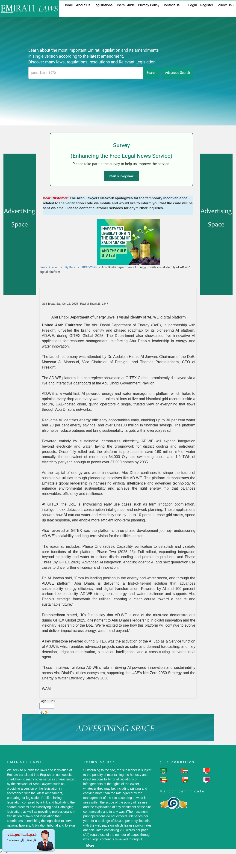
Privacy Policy (148, 5)
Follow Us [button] (225, 5)
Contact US (171, 5)
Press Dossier (48, 267)
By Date (69, 267)
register (206, 5)
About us (83, 5)
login (192, 5)
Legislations (103, 5)
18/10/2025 (89, 267)
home (68, 5)
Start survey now (121, 176)
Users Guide (125, 5)
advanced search (177, 72)
